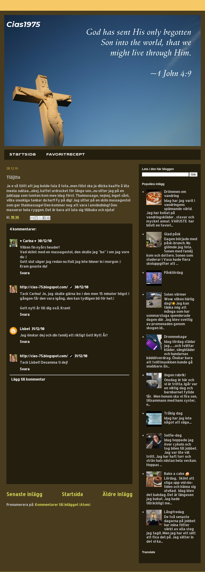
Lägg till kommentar (28, 379)
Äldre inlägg (117, 494)
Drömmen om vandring (175, 193)
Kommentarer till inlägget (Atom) (62, 504)
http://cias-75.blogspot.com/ (44, 287)
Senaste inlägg (24, 494)
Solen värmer (175, 294)
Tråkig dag (173, 413)
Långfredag (174, 512)
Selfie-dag (173, 435)
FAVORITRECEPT (65, 154)
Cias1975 (23, 24)
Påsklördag (173, 272)
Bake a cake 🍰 (176, 473)
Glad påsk (172, 234)
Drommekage (175, 336)
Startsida (22, 154)
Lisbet (25, 328)
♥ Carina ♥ (28, 241)
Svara (25, 273)
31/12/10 (37, 328)
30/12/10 (45, 241)
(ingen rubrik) (175, 375)
